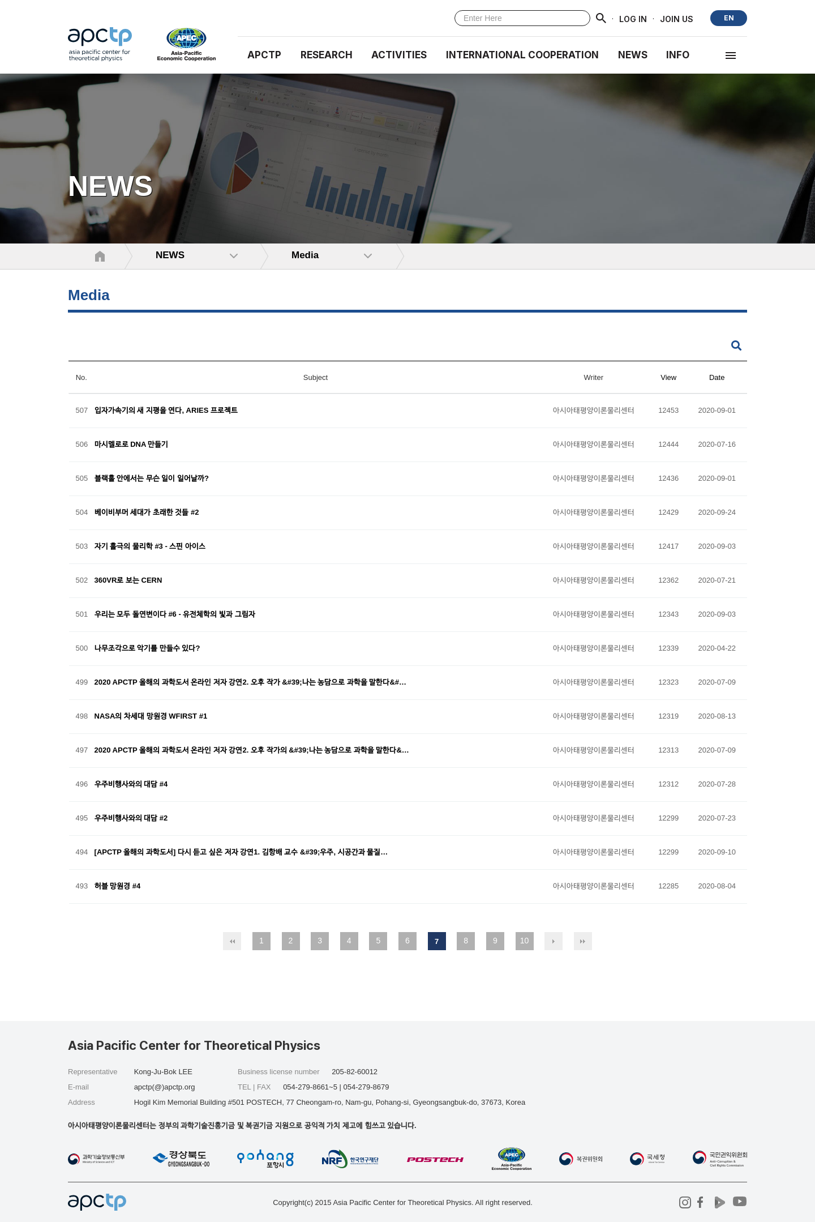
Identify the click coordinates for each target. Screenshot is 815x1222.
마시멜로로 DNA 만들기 (132, 445)
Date (716, 377)
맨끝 (583, 941)
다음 (553, 941)
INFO (677, 55)
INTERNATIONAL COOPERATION (522, 55)
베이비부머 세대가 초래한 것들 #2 (147, 513)
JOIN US (676, 18)
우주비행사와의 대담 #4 (131, 784)
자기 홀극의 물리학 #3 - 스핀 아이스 (150, 546)
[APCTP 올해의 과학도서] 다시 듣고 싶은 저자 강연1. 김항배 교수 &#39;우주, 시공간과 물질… (241, 852)
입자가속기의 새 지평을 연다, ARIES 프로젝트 (166, 411)
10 (524, 940)
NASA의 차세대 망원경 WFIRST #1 (151, 716)
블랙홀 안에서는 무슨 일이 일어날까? (152, 479)
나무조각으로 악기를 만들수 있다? (147, 648)
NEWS (632, 55)
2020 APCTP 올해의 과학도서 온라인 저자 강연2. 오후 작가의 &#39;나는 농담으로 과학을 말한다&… (252, 750)
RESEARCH (327, 55)
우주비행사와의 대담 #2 (131, 818)
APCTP (264, 55)
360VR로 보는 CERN (128, 580)
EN (729, 18)
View (668, 377)
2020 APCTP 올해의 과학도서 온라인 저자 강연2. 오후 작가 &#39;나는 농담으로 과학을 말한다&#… (250, 682)
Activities (399, 55)
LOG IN (633, 18)
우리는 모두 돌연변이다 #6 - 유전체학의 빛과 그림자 (175, 614)
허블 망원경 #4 (118, 886)
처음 (232, 941)
